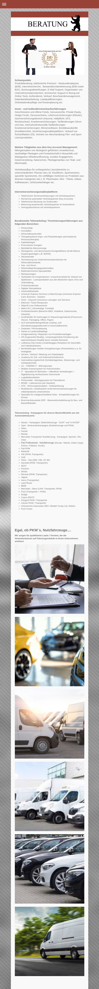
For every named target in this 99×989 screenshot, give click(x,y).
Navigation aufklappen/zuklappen (49, 4)
